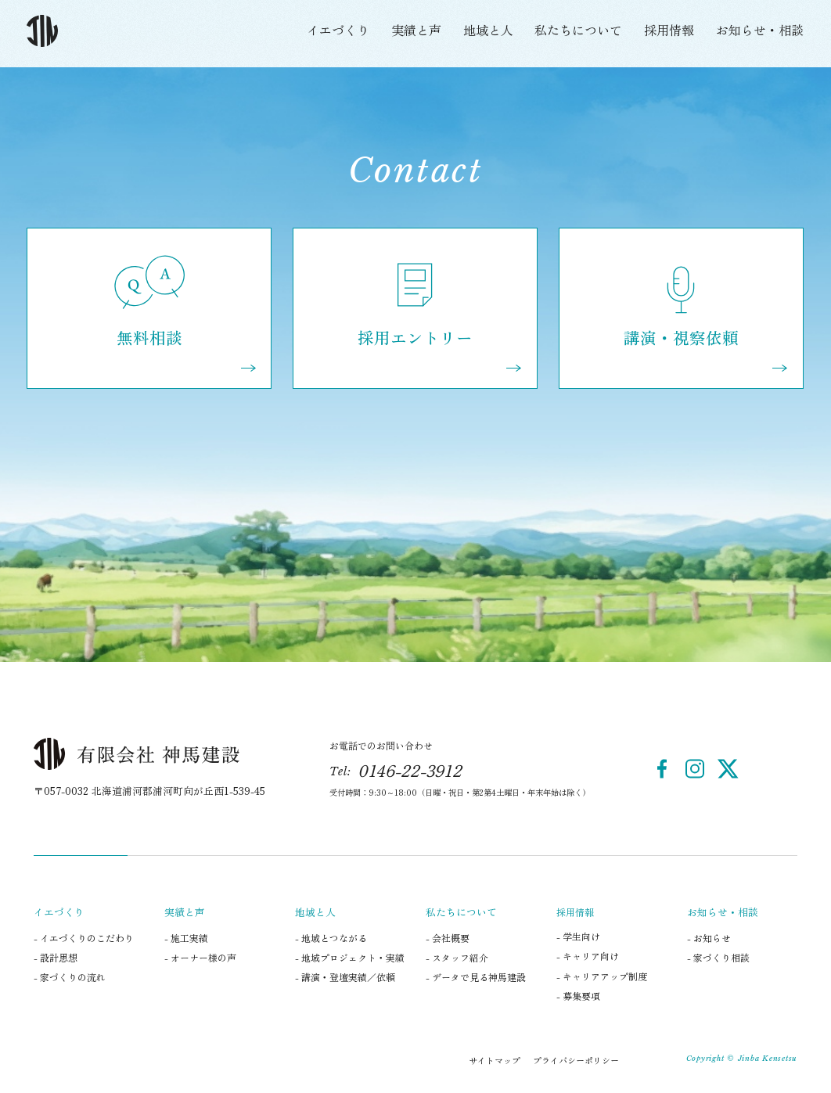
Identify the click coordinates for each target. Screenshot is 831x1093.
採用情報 (669, 29)
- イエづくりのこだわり (84, 937)
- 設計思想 (55, 957)
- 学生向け (578, 936)
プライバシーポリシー (576, 1060)
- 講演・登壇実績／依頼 (345, 976)
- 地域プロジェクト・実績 (350, 957)
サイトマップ (494, 1060)
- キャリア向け (587, 955)
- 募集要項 (578, 995)
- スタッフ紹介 (457, 957)
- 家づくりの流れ (70, 976)
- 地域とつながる (331, 937)
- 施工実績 (186, 937)
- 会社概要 (447, 937)
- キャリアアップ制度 (601, 976)
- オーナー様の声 (200, 957)
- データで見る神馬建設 (476, 976)
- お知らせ (709, 937)
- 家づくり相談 (718, 957)
